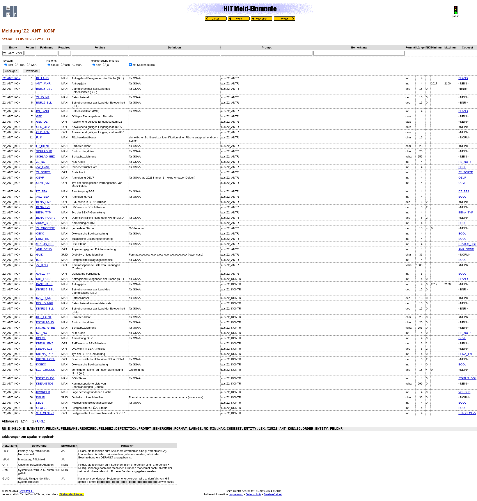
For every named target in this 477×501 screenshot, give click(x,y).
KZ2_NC (41, 333)
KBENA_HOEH (45, 359)
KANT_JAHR (44, 284)
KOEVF (41, 338)
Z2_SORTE (43, 172)
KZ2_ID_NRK (44, 303)
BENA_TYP (43, 212)
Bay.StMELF (26, 491)
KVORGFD (43, 392)
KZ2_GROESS (45, 369)
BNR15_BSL (44, 88)
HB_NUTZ (464, 161)
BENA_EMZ (43, 202)
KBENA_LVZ (44, 348)
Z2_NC (40, 161)
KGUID (40, 397)
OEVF (40, 177)
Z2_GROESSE (45, 228)
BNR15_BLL (44, 102)
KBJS (39, 402)
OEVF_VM (43, 182)
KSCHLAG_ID (45, 322)
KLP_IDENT (43, 317)
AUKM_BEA (43, 223)
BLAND (463, 78)
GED (39, 116)
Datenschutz (253, 494)
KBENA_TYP (44, 354)
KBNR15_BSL (45, 289)
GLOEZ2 (41, 408)
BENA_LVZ (43, 207)
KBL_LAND (43, 279)
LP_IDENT (43, 146)
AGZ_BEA (42, 196)
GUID (39, 254)
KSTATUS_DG (45, 378)
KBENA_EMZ (44, 343)
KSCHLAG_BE (45, 327)
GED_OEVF (43, 127)
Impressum (236, 494)
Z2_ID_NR (42, 97)
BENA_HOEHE (45, 217)
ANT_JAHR (43, 83)
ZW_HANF (43, 167)
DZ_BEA (41, 191)
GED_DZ (42, 121)
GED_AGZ (43, 132)
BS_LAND (42, 111)
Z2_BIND (42, 265)
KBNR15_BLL (45, 308)
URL (40, 421)
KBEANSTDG (44, 383)
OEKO (40, 233)
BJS (38, 259)
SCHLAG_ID (44, 151)
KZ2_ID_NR (43, 298)
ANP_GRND (44, 249)
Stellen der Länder (71, 494)
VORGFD (464, 392)
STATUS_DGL (45, 244)
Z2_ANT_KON (11, 78)
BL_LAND (42, 78)
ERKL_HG (42, 238)
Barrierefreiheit (273, 494)
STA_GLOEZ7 (45, 413)
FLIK (39, 137)
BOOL (462, 167)
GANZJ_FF (43, 273)
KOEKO (41, 364)
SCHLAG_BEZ (45, 156)
